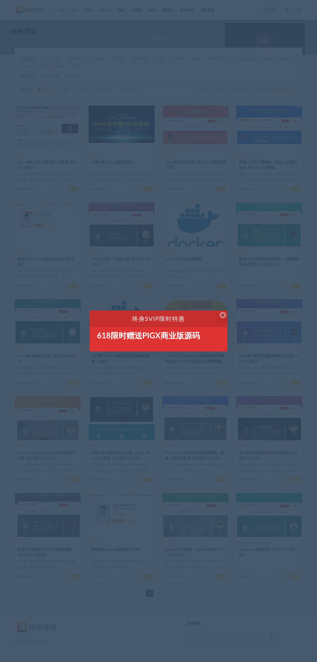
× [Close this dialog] (222, 315)
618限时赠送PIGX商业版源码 (148, 335)
